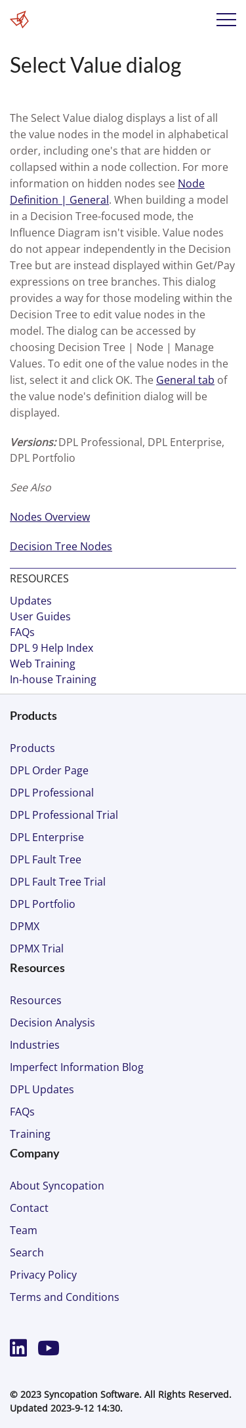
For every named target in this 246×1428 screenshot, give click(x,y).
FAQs (22, 632)
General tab (185, 380)
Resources (36, 1000)
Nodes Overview (50, 517)
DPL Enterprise (47, 837)
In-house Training (53, 679)
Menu (226, 19)
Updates (31, 600)
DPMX (24, 926)
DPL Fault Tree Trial (58, 881)
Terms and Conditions (64, 1297)
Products (32, 748)
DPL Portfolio (42, 904)
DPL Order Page (49, 770)
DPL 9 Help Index (51, 648)
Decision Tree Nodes (61, 546)
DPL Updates (42, 1089)
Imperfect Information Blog (77, 1067)
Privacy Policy (43, 1275)
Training (30, 1134)
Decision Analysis (52, 1022)
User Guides (40, 616)
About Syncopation (57, 1185)
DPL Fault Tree (45, 859)
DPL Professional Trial (64, 815)
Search (27, 1252)
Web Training (42, 663)
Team (23, 1230)
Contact (29, 1208)
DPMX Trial (37, 948)
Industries (35, 1045)
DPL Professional (52, 792)
